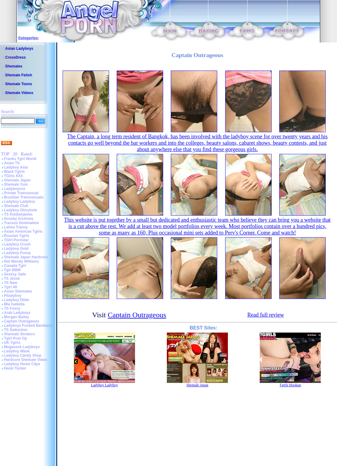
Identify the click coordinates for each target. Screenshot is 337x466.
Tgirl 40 (10, 287)
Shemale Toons (18, 84)
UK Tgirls (12, 342)
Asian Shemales (18, 291)
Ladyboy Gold (16, 248)
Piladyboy (12, 295)
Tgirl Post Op (15, 338)
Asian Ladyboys (19, 48)
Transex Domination (21, 223)
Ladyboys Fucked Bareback (28, 325)
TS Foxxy (12, 308)
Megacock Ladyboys (22, 347)
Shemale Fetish (18, 75)
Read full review (265, 315)
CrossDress (15, 57)
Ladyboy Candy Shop (23, 355)
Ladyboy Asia (16, 167)
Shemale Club (16, 206)
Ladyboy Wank (17, 351)
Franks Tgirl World (20, 159)
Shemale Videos (19, 93)
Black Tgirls (14, 171)
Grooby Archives (18, 219)
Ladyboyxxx (14, 189)
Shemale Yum (16, 184)
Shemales (13, 66)
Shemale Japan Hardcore (26, 257)
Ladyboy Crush (17, 244)
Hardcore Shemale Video (25, 360)
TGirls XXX (13, 176)
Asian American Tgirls (23, 231)
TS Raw (10, 283)
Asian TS (12, 163)
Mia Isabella (14, 304)
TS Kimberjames (18, 214)
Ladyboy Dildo (16, 300)
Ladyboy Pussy (17, 253)
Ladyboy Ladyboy (19, 201)
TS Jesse (12, 278)
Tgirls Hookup (290, 385)
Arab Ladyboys (17, 313)
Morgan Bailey (16, 317)
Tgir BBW (12, 270)
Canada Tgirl (15, 266)
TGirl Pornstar (16, 240)
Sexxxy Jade (15, 274)
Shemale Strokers (19, 334)
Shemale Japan (17, 180)
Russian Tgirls (16, 236)
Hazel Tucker (15, 368)
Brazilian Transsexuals (23, 197)
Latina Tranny (16, 227)
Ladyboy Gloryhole (20, 210)
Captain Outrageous (21, 321)
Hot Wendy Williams (21, 261)
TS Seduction (15, 330)
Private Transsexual (21, 193)
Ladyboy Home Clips (22, 364)
